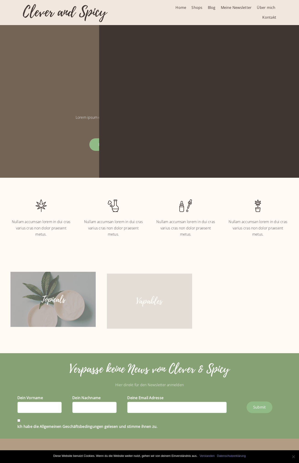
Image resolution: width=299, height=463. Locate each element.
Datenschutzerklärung (231, 456)
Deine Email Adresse (145, 397)
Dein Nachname (86, 397)
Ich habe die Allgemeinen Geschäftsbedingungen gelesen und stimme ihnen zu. (87, 426)
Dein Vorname (30, 397)
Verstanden (207, 456)
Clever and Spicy (65, 12)
